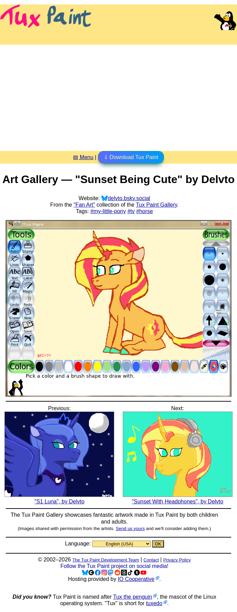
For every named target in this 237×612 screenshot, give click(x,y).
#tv (131, 211)
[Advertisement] (118, 95)
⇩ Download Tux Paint (131, 157)
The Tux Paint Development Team (105, 559)
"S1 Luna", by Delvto (59, 498)
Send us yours (130, 528)
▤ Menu (83, 157)
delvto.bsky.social (129, 198)
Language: (78, 543)
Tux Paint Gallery (156, 205)
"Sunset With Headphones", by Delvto (178, 498)
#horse (144, 211)
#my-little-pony (108, 211)
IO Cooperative (136, 579)
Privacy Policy (177, 559)
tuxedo (154, 603)
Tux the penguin (132, 597)
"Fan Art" (84, 205)
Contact (151, 559)
